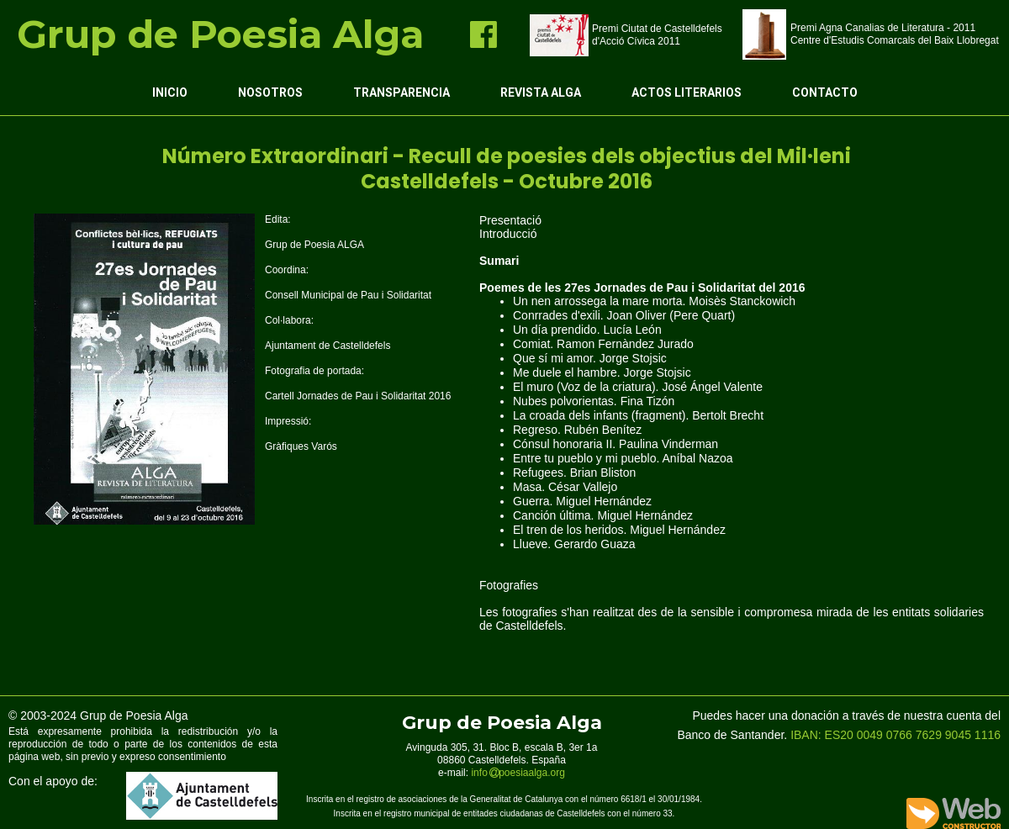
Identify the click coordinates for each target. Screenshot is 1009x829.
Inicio (170, 92)
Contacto (825, 92)
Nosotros (270, 92)
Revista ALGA (540, 92)
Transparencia (401, 92)
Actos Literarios (686, 92)
